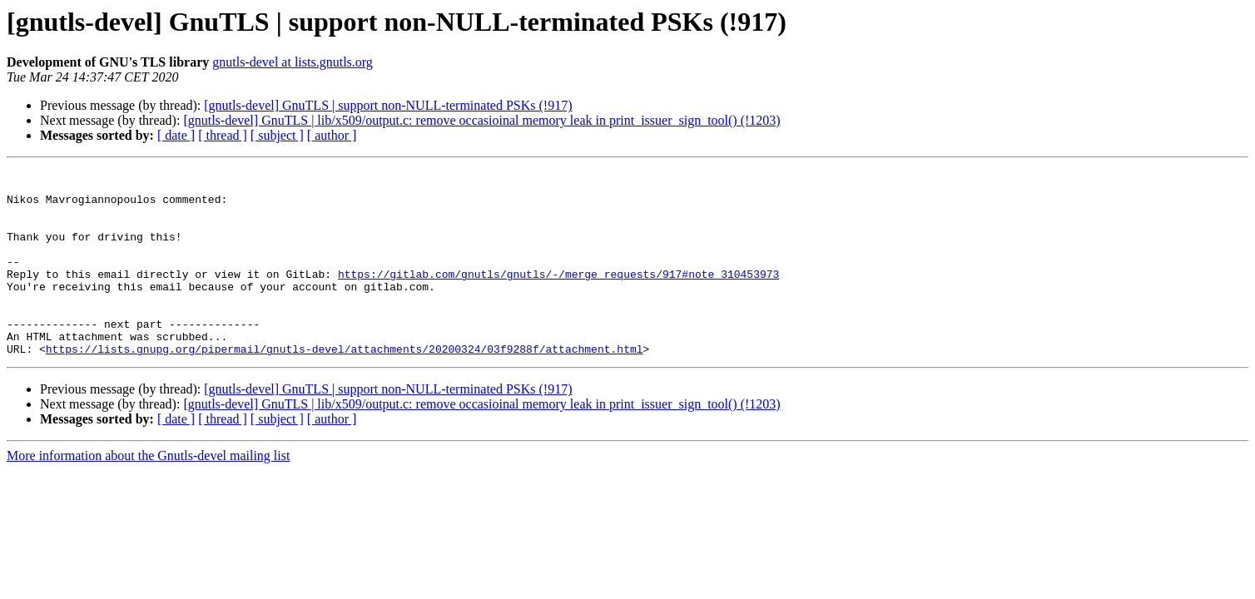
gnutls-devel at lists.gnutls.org (292, 62)
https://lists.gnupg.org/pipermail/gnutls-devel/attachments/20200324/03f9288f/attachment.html (344, 386)
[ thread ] (222, 135)
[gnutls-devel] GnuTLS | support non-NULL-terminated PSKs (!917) (388, 105)
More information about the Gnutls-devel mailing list (148, 493)
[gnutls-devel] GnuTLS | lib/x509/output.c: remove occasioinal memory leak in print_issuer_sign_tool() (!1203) (481, 120)
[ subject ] (277, 135)
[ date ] (176, 135)
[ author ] (332, 135)
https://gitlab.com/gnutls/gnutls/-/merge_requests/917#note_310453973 (558, 296)
